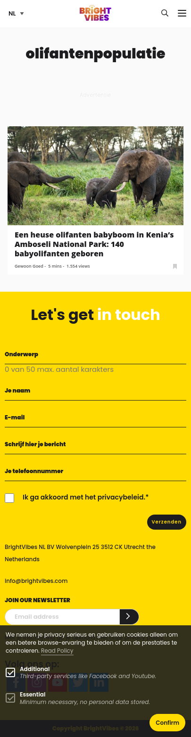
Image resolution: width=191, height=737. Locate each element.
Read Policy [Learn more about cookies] (57, 651)
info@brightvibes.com (36, 581)
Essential (32, 694)
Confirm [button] (167, 723)
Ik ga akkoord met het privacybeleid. (84, 497)
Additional (35, 669)
